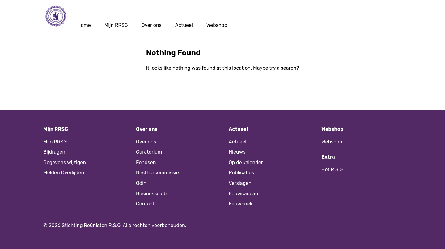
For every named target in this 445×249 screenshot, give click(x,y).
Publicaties (241, 173)
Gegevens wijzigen (64, 162)
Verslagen (240, 183)
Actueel (184, 25)
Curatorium (149, 152)
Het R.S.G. (332, 169)
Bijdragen (54, 152)
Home (84, 25)
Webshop (216, 25)
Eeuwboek (240, 204)
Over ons (152, 25)
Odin (141, 183)
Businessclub (151, 194)
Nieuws (237, 152)
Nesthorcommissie (157, 173)
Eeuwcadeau (243, 194)
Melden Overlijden (63, 173)
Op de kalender (246, 162)
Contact (145, 204)
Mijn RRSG (116, 25)
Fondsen (146, 162)
